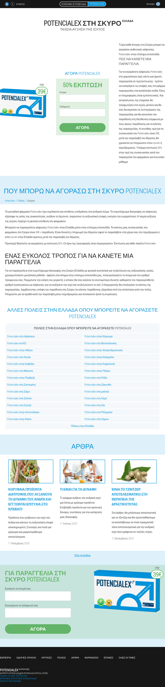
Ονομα (62, 92)
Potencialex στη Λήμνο (96, 419)
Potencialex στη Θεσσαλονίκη (100, 343)
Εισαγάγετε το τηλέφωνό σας (21, 605)
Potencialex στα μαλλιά (96, 391)
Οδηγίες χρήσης (26, 657)
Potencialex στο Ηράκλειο (20, 336)
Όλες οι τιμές (127, 657)
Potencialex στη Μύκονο (20, 370)
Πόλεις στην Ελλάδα (82, 426)
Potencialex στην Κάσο (19, 419)
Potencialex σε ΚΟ (16, 343)
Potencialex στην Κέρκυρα (98, 336)
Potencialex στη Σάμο (18, 391)
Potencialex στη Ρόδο (95, 377)
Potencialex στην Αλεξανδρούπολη (103, 350)
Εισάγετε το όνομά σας (18, 588)
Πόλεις (61, 657)
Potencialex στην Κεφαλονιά (99, 363)
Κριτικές (47, 657)
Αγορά (82, 127)
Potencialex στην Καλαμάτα (99, 357)
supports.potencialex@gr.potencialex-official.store (24, 673)
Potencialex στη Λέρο (95, 398)
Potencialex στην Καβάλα (20, 363)
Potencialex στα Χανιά (19, 357)
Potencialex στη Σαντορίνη (21, 384)
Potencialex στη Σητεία (19, 405)
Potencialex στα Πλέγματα (98, 412)
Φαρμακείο (91, 657)
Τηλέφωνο (64, 106)
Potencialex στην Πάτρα (97, 370)
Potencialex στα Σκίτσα (19, 398)
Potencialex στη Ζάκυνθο (97, 384)
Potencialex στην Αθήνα (20, 350)
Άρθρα (75, 657)
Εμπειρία (5, 657)
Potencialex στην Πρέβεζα (21, 377)
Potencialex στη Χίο (94, 405)
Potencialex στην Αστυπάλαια (23, 412)
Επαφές (108, 657)
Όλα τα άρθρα (82, 555)
